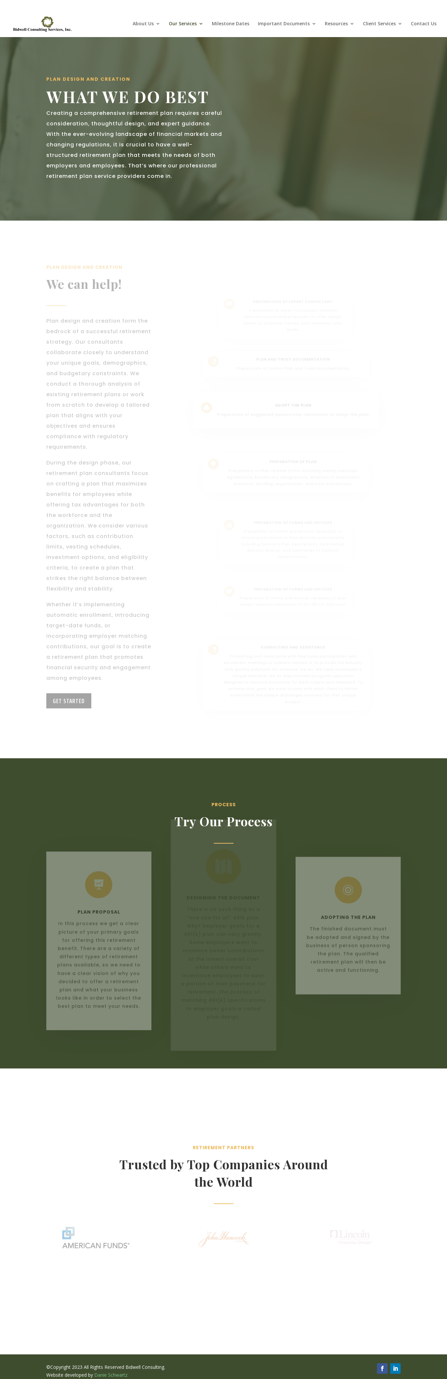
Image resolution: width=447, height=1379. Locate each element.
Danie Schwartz (110, 1375)
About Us (143, 24)
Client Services (379, 24)
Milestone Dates (230, 24)
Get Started (69, 701)
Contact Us (423, 24)
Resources (336, 24)
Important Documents (284, 24)
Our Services (183, 24)
